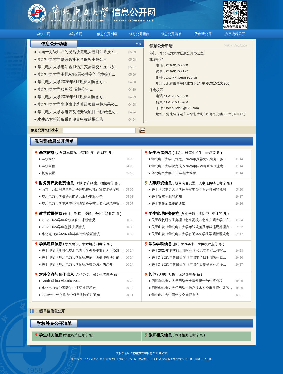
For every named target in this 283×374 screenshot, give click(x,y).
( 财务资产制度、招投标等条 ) (79, 183)
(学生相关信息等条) (66, 335)
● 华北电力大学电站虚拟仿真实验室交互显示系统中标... (80, 203)
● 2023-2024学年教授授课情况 (62, 227)
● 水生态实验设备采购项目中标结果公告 (68, 119)
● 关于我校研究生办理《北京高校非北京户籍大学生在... (190, 220)
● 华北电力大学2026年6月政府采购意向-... (70, 97)
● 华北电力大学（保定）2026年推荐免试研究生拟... (187, 159)
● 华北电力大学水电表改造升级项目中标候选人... (76, 112)
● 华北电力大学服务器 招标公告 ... (63, 89)
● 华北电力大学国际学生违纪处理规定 (67, 288)
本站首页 (75, 34)
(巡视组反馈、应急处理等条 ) (175, 274)
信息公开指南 (139, 34)
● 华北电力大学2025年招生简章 (172, 173)
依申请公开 (203, 34)
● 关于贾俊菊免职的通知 (167, 203)
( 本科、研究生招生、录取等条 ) (185, 153)
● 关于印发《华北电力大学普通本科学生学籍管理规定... (190, 234)
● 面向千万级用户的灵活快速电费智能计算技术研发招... (80, 189)
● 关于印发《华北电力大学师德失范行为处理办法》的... (80, 257)
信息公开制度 (107, 34)
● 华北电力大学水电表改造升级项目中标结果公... (76, 104)
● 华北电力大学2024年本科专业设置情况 (69, 234)
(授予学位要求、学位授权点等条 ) (186, 244)
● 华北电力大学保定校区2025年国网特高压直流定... (187, 166)
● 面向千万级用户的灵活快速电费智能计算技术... (76, 52)
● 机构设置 (47, 173)
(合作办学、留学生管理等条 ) (79, 274)
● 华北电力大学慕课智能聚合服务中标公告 (70, 59)
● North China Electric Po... (59, 281)
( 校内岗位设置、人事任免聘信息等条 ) (190, 183)
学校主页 (43, 34)
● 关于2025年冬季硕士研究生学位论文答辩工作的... (187, 250)
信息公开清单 (171, 34)
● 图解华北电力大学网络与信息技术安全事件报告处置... (190, 288)
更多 (139, 43)
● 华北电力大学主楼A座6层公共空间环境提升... (74, 74)
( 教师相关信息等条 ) (177, 335)
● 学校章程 (47, 166)
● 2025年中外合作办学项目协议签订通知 (69, 295)
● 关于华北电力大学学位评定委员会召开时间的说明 (187, 189)
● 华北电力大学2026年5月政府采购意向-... (70, 82)
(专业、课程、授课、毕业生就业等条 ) (80, 214)
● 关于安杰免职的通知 (165, 196)
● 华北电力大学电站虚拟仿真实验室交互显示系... (76, 67)
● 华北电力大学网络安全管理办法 (174, 295)
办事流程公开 (235, 34)
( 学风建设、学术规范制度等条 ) (75, 244)
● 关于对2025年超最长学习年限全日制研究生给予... (187, 264)
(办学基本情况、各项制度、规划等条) (76, 153)
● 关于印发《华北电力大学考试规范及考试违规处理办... (190, 227)
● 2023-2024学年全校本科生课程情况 (67, 220)
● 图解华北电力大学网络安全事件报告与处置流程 (186, 281)
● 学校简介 (47, 159)
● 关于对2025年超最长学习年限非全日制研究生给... (187, 257)
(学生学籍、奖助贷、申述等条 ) (189, 214)
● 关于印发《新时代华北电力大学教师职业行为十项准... (80, 250)
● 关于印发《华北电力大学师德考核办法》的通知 (76, 264)
